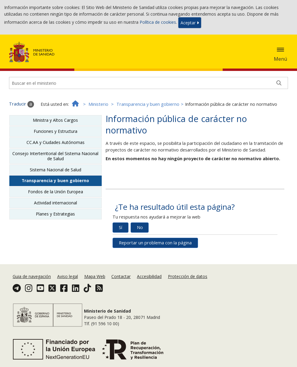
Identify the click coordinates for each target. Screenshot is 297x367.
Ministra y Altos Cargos (55, 120)
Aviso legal (67, 276)
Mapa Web (94, 276)
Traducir (21, 104)
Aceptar (190, 23)
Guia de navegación (32, 276)
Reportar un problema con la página (155, 243)
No (140, 227)
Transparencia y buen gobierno (147, 104)
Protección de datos (187, 276)
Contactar (121, 276)
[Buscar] (279, 83)
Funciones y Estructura (55, 131)
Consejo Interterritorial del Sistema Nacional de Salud (55, 156)
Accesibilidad (149, 276)
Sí (120, 227)
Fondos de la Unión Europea (55, 191)
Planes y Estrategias (55, 214)
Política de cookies (158, 22)
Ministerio (98, 104)
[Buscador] (148, 83)
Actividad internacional (55, 203)
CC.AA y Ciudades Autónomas (55, 142)
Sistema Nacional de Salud (55, 170)
